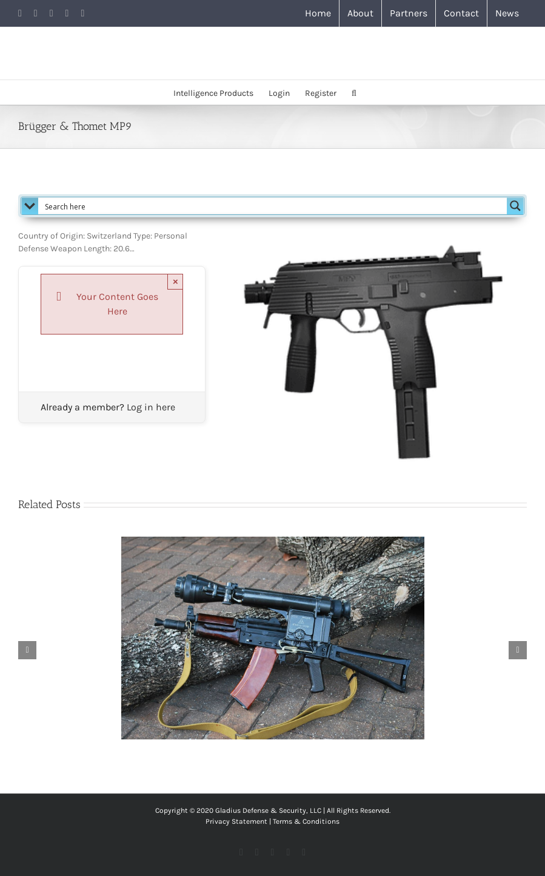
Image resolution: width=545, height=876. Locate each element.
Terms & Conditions (306, 821)
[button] (354, 92)
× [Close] (175, 281)
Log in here (151, 407)
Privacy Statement (236, 821)
